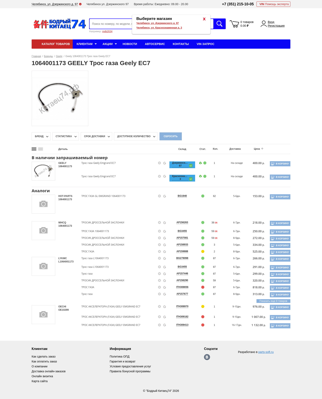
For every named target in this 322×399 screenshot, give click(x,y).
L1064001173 (66, 261)
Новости (130, 44)
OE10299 (63, 309)
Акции (107, 44)
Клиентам (84, 44)
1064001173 (65, 166)
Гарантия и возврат (123, 361)
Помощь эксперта (274, 4)
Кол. (212, 148)
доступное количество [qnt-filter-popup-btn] (134, 136)
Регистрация (276, 25)
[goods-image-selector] (43, 171)
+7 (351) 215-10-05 (238, 4)
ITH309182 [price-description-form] (180, 316)
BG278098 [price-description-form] (180, 258)
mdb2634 (107, 31)
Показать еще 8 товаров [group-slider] (273, 301)
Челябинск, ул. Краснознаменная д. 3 (159, 27)
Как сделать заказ (43, 356)
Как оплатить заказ (44, 361)
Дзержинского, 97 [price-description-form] (178, 164)
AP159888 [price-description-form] (180, 251)
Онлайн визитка (42, 376)
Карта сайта (40, 381)
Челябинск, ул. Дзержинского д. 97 (157, 23)
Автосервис (155, 44)
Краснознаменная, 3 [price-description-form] (178, 178)
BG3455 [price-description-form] (180, 231)
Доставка (232, 148)
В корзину (282, 163)
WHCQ (62, 222)
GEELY (62, 163)
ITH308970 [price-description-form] (180, 306)
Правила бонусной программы (130, 371)
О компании (39, 366)
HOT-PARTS (65, 196)
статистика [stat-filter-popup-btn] (64, 136)
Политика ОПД (119, 356)
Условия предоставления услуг (130, 366)
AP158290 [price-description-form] (180, 280)
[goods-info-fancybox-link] (158, 163)
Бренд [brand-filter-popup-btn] (39, 136)
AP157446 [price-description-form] (180, 273)
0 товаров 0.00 (247, 23)
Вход (271, 22)
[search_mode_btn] (34, 149)
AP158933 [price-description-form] (180, 244)
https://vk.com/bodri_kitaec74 (207, 357)
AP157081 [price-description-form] (180, 237)
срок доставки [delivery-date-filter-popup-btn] (94, 136)
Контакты (181, 44)
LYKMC (62, 258)
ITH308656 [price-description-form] (180, 287)
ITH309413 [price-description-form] (180, 324)
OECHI (62, 306)
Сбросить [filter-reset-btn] (171, 136)
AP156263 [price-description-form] (180, 222)
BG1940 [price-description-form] (180, 195)
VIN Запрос (205, 44)
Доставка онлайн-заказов (49, 371)
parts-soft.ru (266, 352)
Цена (254, 148)
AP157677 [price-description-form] (180, 293)
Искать (219, 24)
